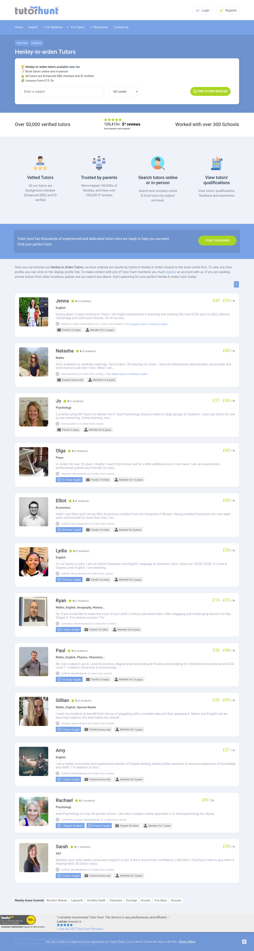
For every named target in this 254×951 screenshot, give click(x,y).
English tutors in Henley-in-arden (149, 324)
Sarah (62, 846)
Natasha (65, 351)
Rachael (64, 800)
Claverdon (116, 900)
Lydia (61, 550)
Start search (217, 240)
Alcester (176, 900)
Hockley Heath (96, 900)
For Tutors (76, 27)
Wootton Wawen (56, 900)
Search (33, 27)
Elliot (61, 500)
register (170, 272)
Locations (36, 43)
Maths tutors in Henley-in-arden (129, 374)
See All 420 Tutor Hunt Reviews (81, 929)
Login (202, 10)
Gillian (62, 700)
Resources (99, 27)
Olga (60, 450)
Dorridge (131, 900)
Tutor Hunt (22, 43)
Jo (58, 401)
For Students (53, 27)
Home (19, 27)
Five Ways (160, 900)
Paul (60, 650)
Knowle (145, 900)
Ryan (61, 600)
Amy (60, 750)
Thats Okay (187, 941)
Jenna (62, 301)
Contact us (121, 27)
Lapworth (77, 900)
